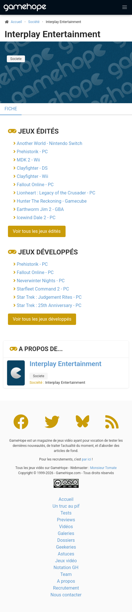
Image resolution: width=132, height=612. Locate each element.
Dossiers (66, 540)
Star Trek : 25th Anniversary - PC (49, 305)
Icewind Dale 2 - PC (36, 217)
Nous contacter (66, 595)
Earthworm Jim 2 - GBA (40, 209)
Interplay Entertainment (52, 34)
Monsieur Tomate (103, 468)
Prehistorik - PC (32, 151)
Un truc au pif (66, 506)
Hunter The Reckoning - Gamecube (52, 201)
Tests (66, 513)
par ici (86, 459)
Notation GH (66, 567)
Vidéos (66, 526)
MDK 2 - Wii (28, 160)
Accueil (65, 499)
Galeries (66, 533)
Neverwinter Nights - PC (41, 280)
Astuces (66, 554)
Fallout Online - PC (35, 184)
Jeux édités (38, 131)
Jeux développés (48, 252)
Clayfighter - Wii (32, 176)
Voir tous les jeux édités (37, 231)
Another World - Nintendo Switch (49, 143)
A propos (66, 581)
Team (66, 574)
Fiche (11, 108)
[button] (124, 7)
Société (33, 22)
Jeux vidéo (66, 560)
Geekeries (66, 547)
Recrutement (66, 588)
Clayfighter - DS (32, 168)
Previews (66, 519)
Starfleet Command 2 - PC (43, 289)
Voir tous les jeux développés (42, 319)
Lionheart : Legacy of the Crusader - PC (56, 193)
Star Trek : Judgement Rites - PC (49, 297)
